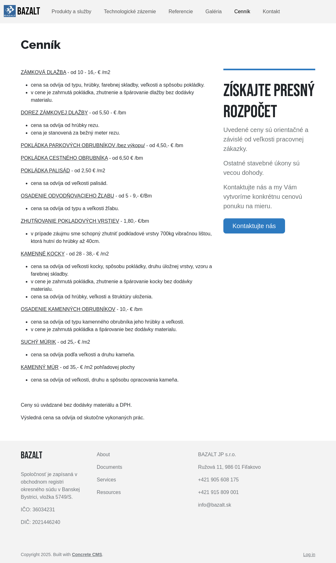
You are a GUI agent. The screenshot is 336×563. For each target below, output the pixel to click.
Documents (109, 467)
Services (106, 479)
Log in (309, 554)
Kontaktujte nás (254, 225)
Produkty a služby (71, 11)
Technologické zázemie (130, 11)
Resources (109, 492)
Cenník (242, 11)
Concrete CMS (87, 554)
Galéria (213, 11)
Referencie (181, 11)
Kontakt (271, 11)
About (103, 454)
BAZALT (22, 11)
